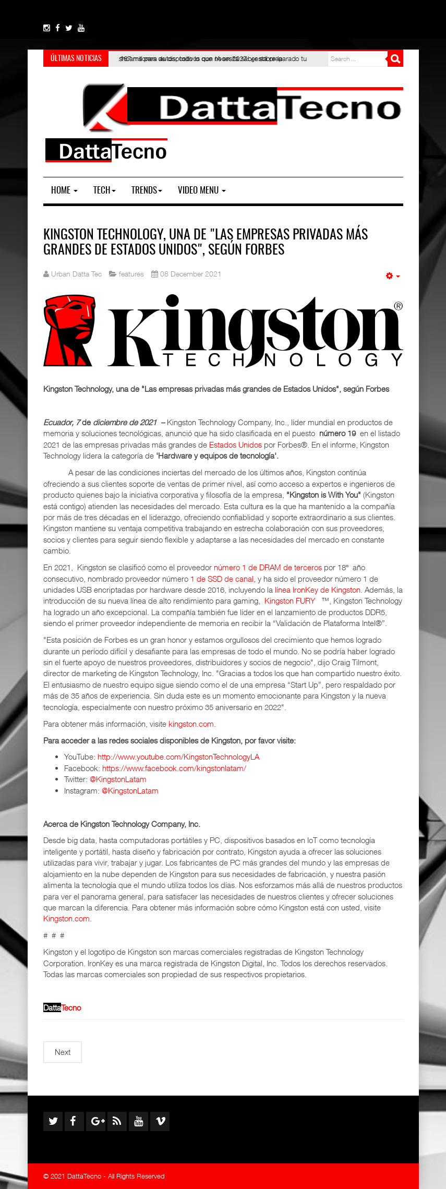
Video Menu (202, 190)
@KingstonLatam (118, 779)
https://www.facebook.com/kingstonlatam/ (174, 768)
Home (64, 190)
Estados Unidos (235, 444)
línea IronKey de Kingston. (319, 589)
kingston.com (191, 723)
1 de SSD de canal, (223, 578)
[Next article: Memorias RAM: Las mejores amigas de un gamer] (62, 1052)
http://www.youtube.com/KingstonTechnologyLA (178, 756)
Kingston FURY (289, 600)
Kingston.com (66, 918)
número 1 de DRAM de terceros (268, 567)
